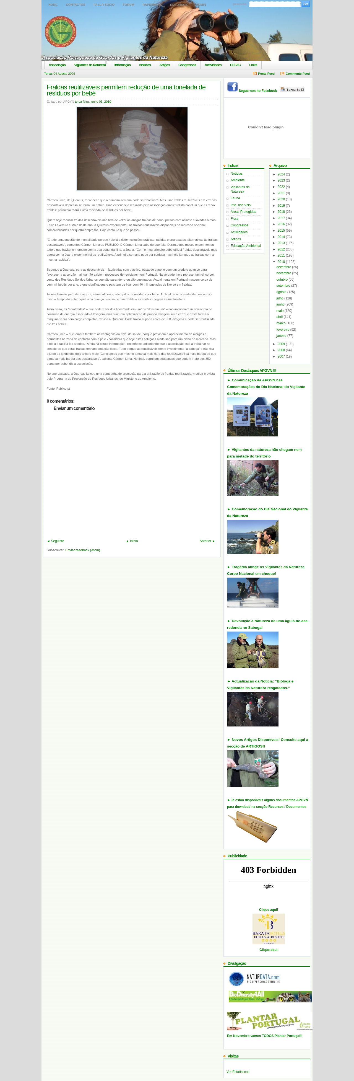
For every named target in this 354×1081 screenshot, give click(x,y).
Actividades (213, 65)
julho (280, 298)
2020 (282, 199)
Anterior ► (207, 541)
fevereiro (283, 330)
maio (280, 311)
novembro (284, 273)
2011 (282, 255)
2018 (282, 212)
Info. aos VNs (241, 205)
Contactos (75, 4)
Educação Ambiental (246, 246)
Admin (201, 4)
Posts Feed (266, 73)
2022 (282, 187)
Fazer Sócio (103, 4)
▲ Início (132, 541)
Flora (234, 219)
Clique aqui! (268, 910)
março (281, 323)
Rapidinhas (152, 4)
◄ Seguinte (55, 541)
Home (53, 4)
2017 (282, 218)
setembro (283, 286)
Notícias (145, 65)
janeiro (281, 336)
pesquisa (240, 4)
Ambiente (238, 180)
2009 (282, 344)
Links (253, 65)
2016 (282, 224)
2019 (282, 206)
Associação (57, 65)
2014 (282, 237)
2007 (282, 356)
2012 (282, 249)
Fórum (128, 4)
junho (280, 304)
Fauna (235, 198)
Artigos (164, 65)
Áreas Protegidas (243, 212)
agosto (281, 292)
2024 (282, 174)
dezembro (284, 267)
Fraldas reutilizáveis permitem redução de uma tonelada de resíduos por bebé (126, 90)
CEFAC (235, 65)
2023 (282, 180)
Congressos (187, 65)
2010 (282, 262)
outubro (282, 279)
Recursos (179, 4)
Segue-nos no (272, 91)
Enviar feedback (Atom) (82, 550)
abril (279, 317)
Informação (122, 65)
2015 (282, 230)
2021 (282, 193)
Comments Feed (298, 73)
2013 (282, 243)
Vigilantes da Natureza (90, 65)
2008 (282, 350)
